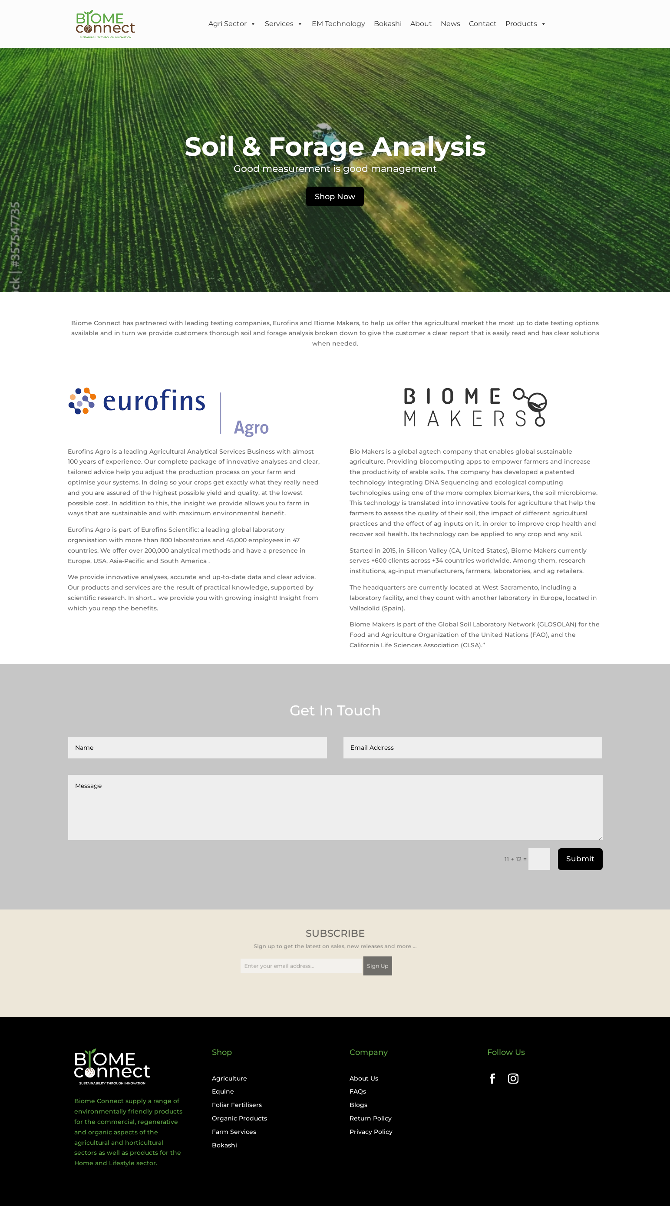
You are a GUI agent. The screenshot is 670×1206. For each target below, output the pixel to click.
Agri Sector (232, 24)
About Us (364, 1078)
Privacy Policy (371, 1132)
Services (284, 24)
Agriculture (229, 1078)
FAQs (358, 1091)
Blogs (358, 1105)
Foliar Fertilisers (237, 1105)
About (421, 24)
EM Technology (338, 24)
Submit (580, 858)
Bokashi (388, 24)
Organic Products (239, 1118)
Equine (223, 1091)
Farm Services (234, 1132)
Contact (483, 24)
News (450, 24)
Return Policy (371, 1118)
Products (526, 24)
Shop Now (335, 196)
